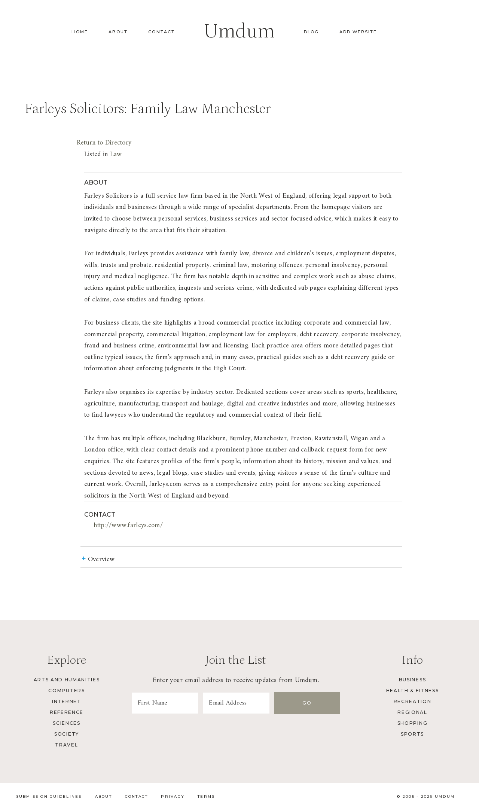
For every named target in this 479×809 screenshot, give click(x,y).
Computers (66, 690)
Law (116, 154)
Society (66, 734)
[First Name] (172, 703)
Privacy (172, 796)
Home (79, 31)
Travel (66, 745)
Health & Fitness (412, 690)
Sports (412, 734)
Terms (206, 796)
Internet (66, 701)
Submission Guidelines (49, 796)
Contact (161, 31)
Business (412, 679)
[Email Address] (257, 703)
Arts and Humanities (67, 679)
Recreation (412, 701)
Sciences (66, 723)
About (118, 31)
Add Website (358, 31)
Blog (311, 31)
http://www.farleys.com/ (128, 525)
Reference (66, 712)
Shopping (412, 723)
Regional (412, 712)
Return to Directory (104, 143)
